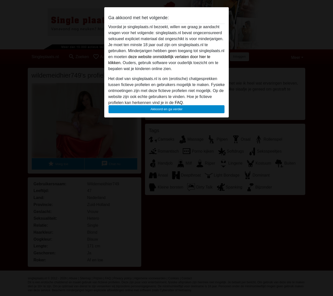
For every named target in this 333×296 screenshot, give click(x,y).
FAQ (179, 102)
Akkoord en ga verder (166, 109)
